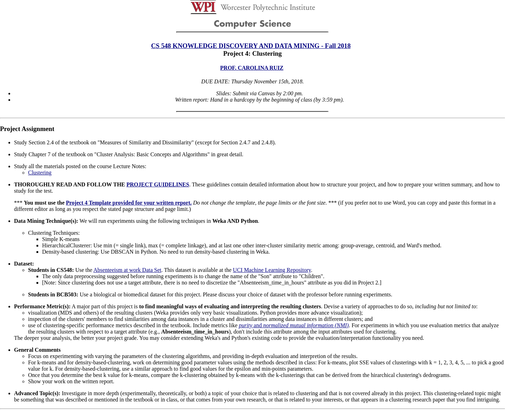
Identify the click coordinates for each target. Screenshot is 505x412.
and (294, 325)
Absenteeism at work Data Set (127, 270)
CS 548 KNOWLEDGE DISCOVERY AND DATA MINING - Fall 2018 (251, 45)
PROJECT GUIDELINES (158, 184)
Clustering (40, 173)
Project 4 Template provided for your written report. (128, 203)
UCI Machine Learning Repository (272, 270)
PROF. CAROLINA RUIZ (251, 68)
